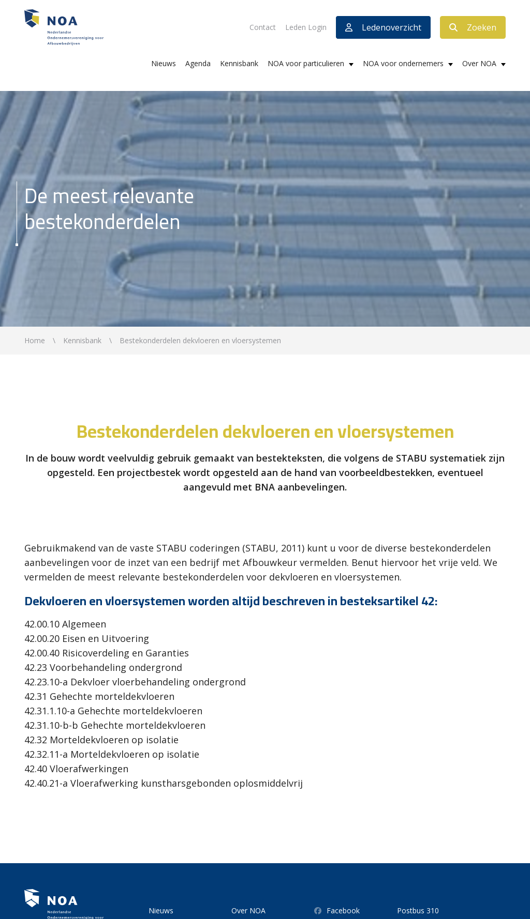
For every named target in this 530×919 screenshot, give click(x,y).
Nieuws (163, 63)
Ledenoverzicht (383, 27)
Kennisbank (239, 63)
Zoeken (472, 27)
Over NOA (479, 63)
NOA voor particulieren (306, 63)
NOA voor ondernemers (403, 63)
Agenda (198, 63)
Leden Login (306, 27)
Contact (262, 27)
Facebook (337, 910)
